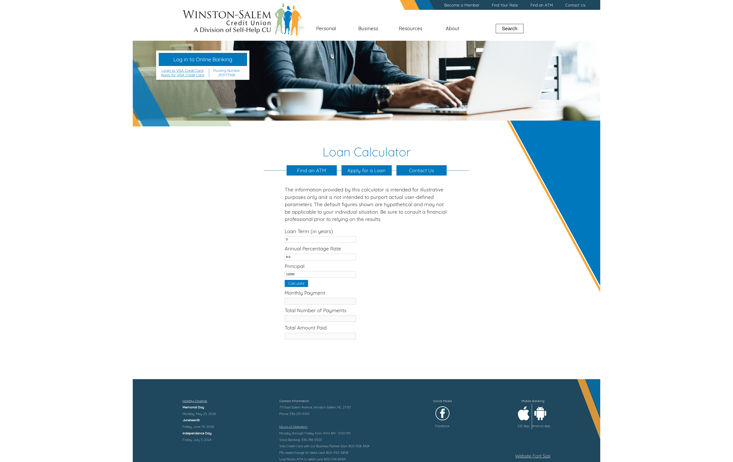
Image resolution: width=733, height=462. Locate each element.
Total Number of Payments (315, 310)
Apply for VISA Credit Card (182, 75)
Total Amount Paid (306, 328)
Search (509, 28)
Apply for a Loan (366, 170)
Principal (295, 266)
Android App (541, 426)
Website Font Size (532, 456)
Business (368, 28)
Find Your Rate (505, 5)
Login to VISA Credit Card (182, 70)
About (452, 28)
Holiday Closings (195, 401)
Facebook (442, 426)
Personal (326, 28)
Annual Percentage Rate (313, 249)
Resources (410, 28)
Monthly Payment (305, 293)
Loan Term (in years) (309, 231)
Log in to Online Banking (202, 59)
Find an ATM (541, 5)
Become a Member (462, 5)
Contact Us (575, 5)
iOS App (523, 426)
